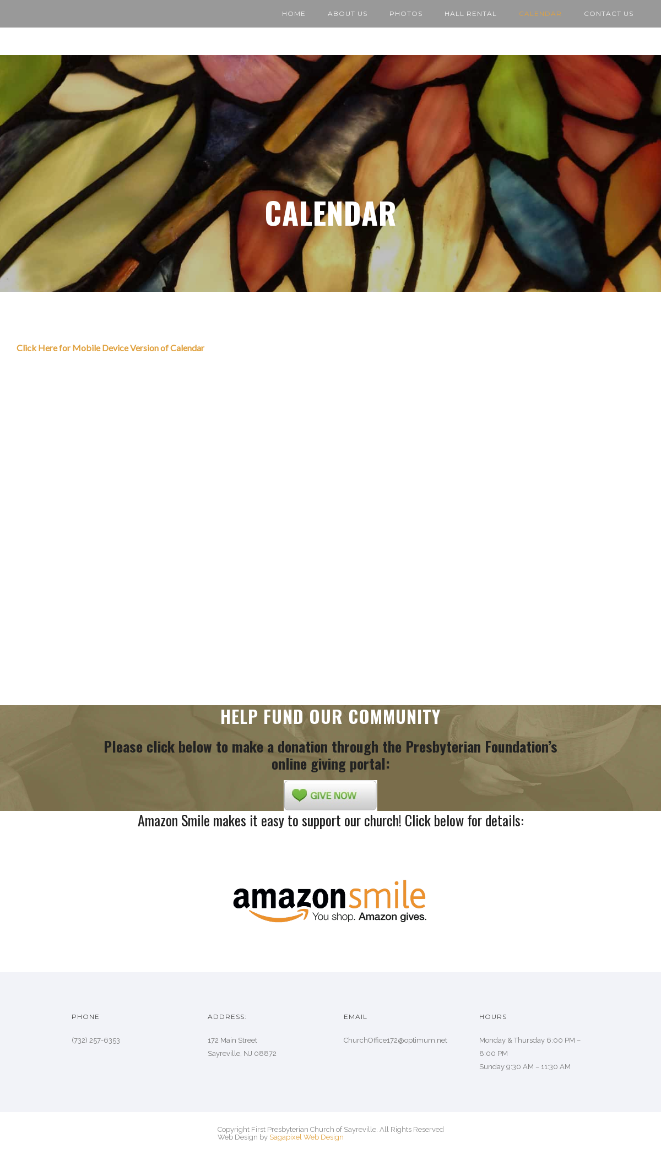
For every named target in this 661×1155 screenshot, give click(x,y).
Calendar (540, 13)
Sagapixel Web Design (306, 1137)
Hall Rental (471, 13)
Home (294, 13)
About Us (347, 13)
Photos (405, 13)
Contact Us (608, 13)
